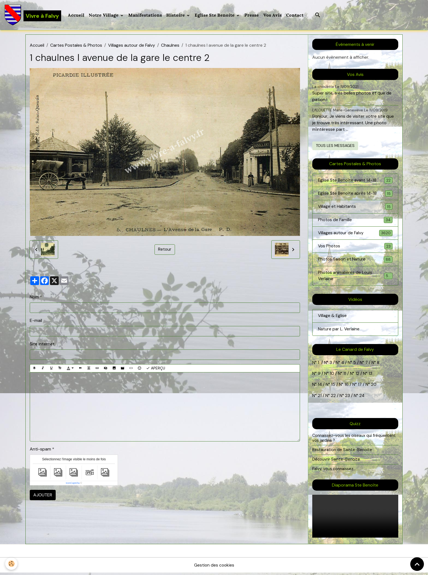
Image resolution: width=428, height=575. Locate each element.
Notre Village (104, 15)
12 (357, 376)
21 (320, 398)
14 (320, 387)
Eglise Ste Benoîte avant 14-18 (355, 181)
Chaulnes (170, 46)
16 (347, 387)
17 (360, 387)
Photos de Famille (355, 221)
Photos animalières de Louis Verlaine (355, 277)
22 (333, 398)
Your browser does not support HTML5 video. (355, 518)
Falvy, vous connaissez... (334, 471)
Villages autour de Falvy (131, 46)
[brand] (32, 15)
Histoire (176, 15)
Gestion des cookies (214, 567)
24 (361, 398)
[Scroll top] (417, 564)
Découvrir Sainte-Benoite (336, 461)
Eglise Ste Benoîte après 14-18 (355, 194)
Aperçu (155, 368)
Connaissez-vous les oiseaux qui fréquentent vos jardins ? (354, 440)
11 (344, 376)
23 (347, 398)
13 (370, 376)
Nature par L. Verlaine (339, 331)
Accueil (76, 15)
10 (331, 376)
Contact (295, 15)
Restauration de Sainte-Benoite (342, 452)
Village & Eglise (332, 318)
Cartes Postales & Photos (76, 46)
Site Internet (42, 344)
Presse (252, 15)
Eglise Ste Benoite (215, 15)
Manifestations (145, 15)
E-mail (36, 321)
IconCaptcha (73, 483)
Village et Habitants (355, 207)
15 (333, 387)
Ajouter (42, 495)
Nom (34, 297)
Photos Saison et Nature (355, 261)
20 (373, 387)
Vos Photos (355, 248)
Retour (165, 250)
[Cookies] (11, 564)
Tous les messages (335, 146)
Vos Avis (272, 15)
